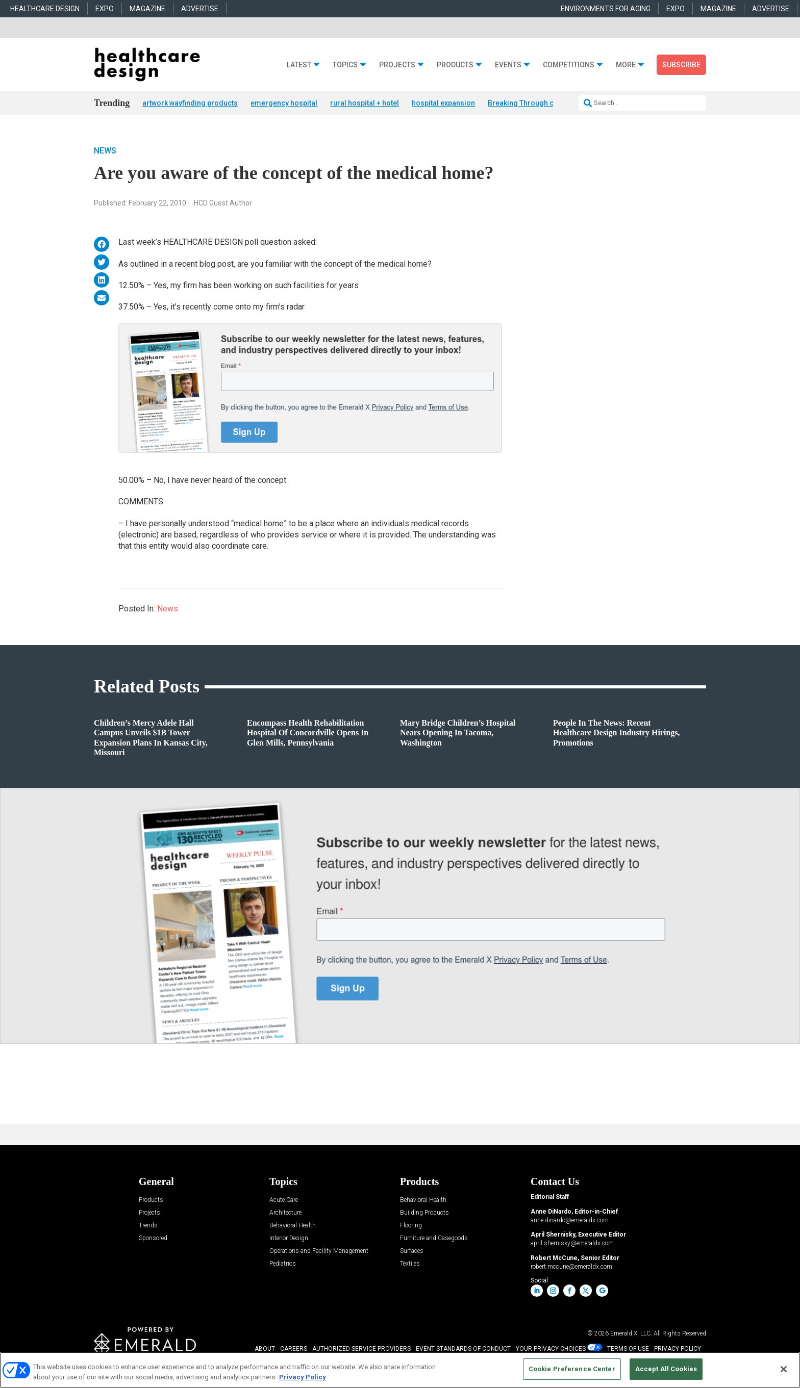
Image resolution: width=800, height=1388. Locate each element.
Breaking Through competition (539, 103)
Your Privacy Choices (551, 1349)
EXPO (104, 8)
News (105, 151)
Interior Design (288, 1239)
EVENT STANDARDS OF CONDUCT (463, 1349)
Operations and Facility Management (318, 1251)
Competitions (568, 65)
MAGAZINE (147, 8)
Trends (148, 1226)
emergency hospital (284, 103)
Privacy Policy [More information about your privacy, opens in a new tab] (302, 1377)
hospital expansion (443, 103)
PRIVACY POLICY (677, 1349)
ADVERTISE (199, 8)
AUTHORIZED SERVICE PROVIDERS (361, 1349)
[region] (400, 1370)
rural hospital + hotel (364, 103)
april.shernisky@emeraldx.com (572, 1244)
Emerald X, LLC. (631, 1334)
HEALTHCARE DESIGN (45, 8)
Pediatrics (282, 1264)
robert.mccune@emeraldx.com (571, 1267)
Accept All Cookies (666, 1369)
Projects (397, 65)
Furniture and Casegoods (434, 1239)
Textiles (410, 1264)
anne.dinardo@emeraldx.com (570, 1220)
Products (455, 65)
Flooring (411, 1226)
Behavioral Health (292, 1226)
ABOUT (265, 1349)
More (626, 65)
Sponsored (153, 1239)
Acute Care (283, 1200)
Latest (299, 65)
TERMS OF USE (628, 1349)
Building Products (424, 1213)
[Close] (783, 1369)
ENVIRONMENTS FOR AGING (606, 8)
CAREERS (293, 1349)
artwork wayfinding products (190, 103)
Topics (345, 65)
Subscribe (681, 65)
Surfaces (411, 1251)
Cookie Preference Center (572, 1369)
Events (508, 65)
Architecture (285, 1213)
